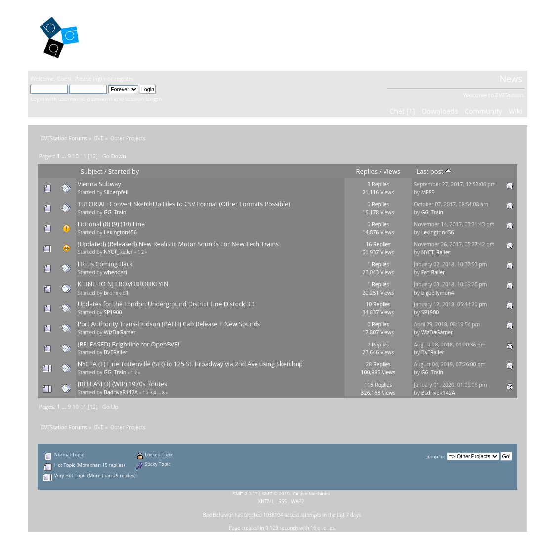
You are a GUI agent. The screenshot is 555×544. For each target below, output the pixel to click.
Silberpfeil (116, 192)
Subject (92, 171)
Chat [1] (402, 111)
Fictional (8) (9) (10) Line (111, 224)
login (99, 78)
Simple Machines (311, 493)
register (124, 78)
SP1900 (113, 312)
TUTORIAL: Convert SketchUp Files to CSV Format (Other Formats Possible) (184, 204)
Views (392, 171)
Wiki (515, 111)
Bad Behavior (218, 514)
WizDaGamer (120, 332)
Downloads (440, 111)
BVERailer (115, 352)
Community (483, 111)
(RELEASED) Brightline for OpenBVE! (128, 344)
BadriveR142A (121, 392)
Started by (123, 171)
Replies (367, 171)
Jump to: (436, 456)
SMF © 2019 (276, 493)
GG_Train (115, 212)
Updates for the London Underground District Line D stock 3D (166, 304)
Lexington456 (120, 232)
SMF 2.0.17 (245, 493)
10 (75, 156)
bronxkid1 (116, 292)
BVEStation (136, 35)
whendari (115, 272)
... (64, 156)
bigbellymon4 (437, 292)
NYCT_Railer (118, 251)
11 (83, 156)
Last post (433, 171)
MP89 (428, 192)
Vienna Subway (99, 184)
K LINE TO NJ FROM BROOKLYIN (123, 284)
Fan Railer (433, 272)
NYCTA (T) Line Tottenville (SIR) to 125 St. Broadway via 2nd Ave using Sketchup (190, 364)
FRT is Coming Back (105, 264)
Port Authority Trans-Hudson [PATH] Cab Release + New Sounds (169, 324)
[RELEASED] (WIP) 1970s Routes (122, 384)
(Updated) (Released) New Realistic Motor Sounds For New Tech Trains (178, 244)
